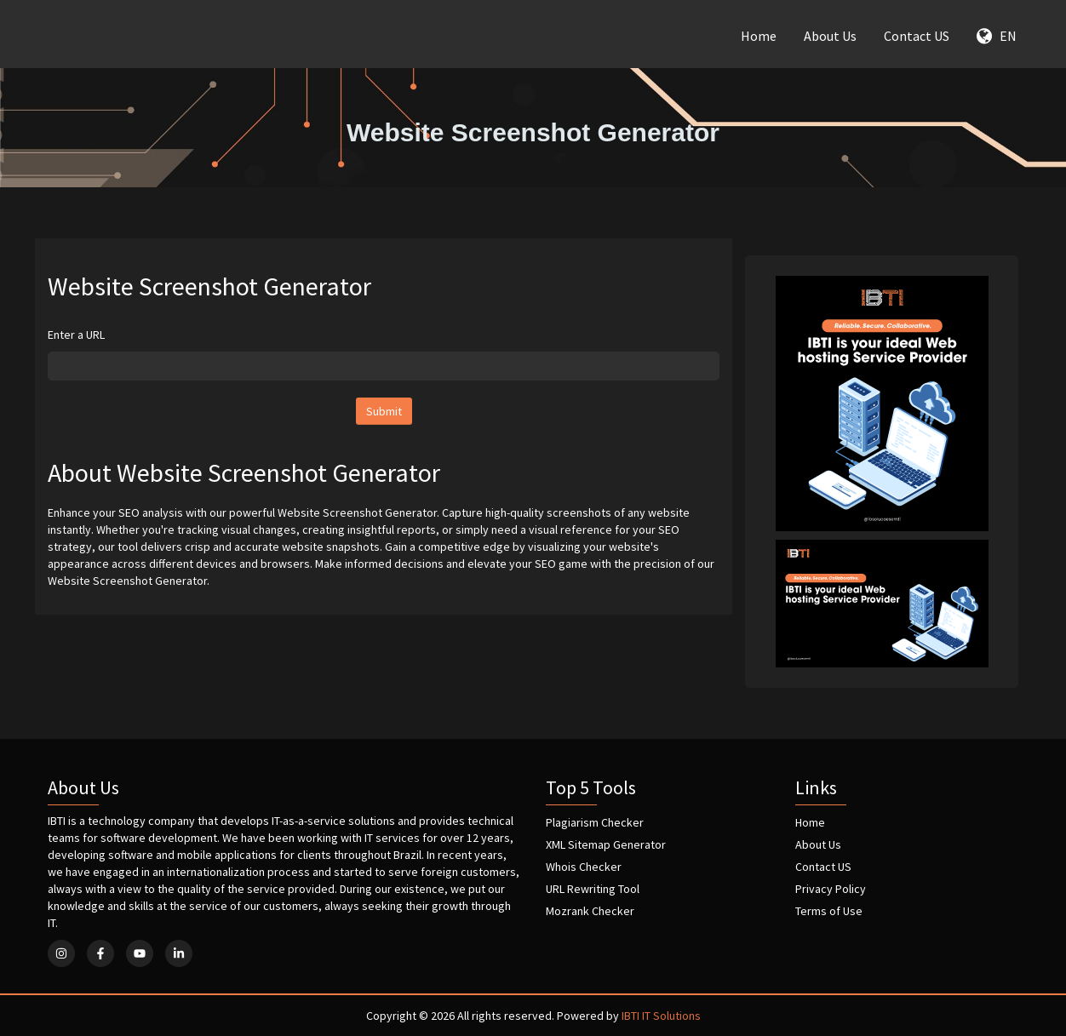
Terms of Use (829, 911)
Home (759, 35)
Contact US (916, 35)
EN (997, 35)
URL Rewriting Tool (592, 888)
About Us (830, 35)
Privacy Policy (830, 888)
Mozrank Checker (590, 911)
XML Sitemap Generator (606, 844)
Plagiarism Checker (595, 822)
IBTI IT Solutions (661, 1015)
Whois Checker (584, 866)
